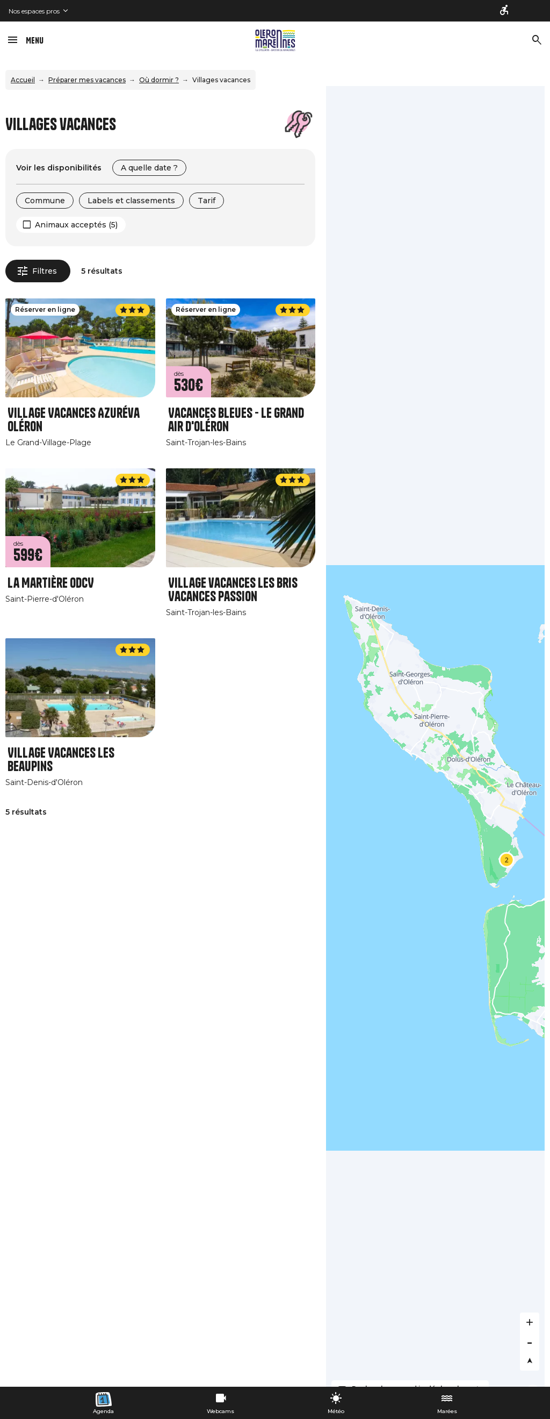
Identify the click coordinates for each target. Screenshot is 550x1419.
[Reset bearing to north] (529, 1361)
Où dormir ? (159, 80)
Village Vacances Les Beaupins (61, 759)
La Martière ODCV (51, 583)
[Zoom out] (529, 1341)
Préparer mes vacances (87, 80)
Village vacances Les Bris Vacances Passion (233, 589)
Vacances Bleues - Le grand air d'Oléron (236, 419)
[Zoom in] (529, 1322)
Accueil (23, 80)
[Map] (435, 736)
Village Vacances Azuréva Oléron (74, 419)
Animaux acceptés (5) (76, 225)
